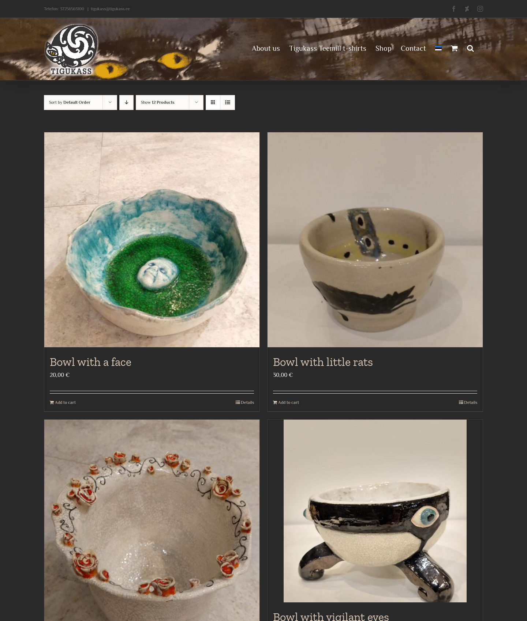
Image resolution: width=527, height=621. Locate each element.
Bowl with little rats (323, 362)
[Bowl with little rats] (375, 239)
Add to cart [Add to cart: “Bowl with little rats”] (288, 402)
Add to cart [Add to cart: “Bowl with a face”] (65, 402)
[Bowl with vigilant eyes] (375, 511)
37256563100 (72, 8)
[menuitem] (438, 47)
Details (247, 402)
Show (158, 102)
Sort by (69, 102)
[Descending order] (126, 102)
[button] (470, 47)
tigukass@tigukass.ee (110, 8)
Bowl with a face (90, 362)
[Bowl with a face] (151, 239)
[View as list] (227, 102)
